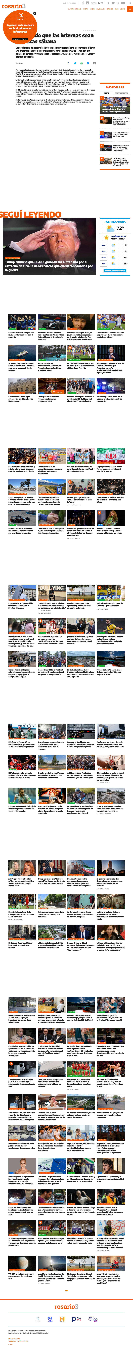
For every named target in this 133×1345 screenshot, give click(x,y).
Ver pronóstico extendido (115, 271)
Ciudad (85, 9)
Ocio (116, 9)
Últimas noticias (74, 9)
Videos (122, 9)
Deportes (110, 9)
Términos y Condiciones (18, 1341)
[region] (66, 20)
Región (92, 9)
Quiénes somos (14, 1339)
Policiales (101, 9)
